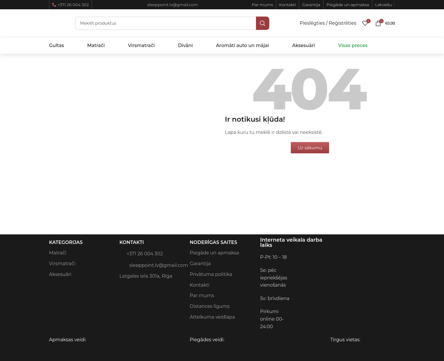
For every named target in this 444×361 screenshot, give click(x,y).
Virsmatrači (62, 263)
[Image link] (335, 257)
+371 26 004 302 (70, 5)
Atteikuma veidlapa (212, 317)
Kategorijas (66, 242)
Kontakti (131, 242)
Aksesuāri (60, 274)
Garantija (200, 263)
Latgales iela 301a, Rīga (145, 276)
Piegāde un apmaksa (214, 253)
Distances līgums (210, 306)
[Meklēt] (172, 23)
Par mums (202, 295)
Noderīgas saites (213, 242)
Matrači (57, 253)
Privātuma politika (211, 274)
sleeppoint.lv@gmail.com (151, 265)
